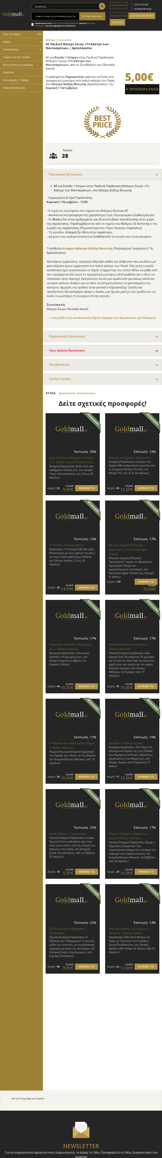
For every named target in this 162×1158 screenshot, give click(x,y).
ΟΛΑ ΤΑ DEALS (22, 34)
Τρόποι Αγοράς (60, 379)
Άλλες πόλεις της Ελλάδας (18, 65)
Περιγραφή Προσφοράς (65, 174)
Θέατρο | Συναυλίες (59, 40)
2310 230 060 (141, 4)
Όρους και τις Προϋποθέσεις (65, 23)
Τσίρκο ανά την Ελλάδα (16, 57)
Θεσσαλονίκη (11, 49)
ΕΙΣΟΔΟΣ (117, 22)
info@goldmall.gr (143, 8)
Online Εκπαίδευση (14, 87)
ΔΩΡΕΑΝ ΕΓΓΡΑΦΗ (142, 15)
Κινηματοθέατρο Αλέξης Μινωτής (87, 248)
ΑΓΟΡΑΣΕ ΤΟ (86, 488)
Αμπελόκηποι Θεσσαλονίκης (77, 393)
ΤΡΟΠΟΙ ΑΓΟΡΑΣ (119, 16)
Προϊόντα (8, 72)
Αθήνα (6, 42)
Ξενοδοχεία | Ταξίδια (15, 80)
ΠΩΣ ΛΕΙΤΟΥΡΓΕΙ (118, 5)
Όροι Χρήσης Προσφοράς (67, 351)
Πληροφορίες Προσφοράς (67, 336)
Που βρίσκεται (59, 365)
